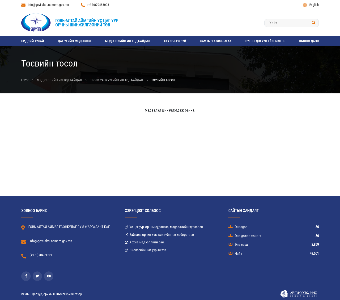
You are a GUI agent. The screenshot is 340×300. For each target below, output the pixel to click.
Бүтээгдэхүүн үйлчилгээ (265, 41)
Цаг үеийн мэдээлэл (74, 41)
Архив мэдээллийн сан (144, 242)
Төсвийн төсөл (163, 80)
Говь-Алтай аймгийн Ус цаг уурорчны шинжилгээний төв (86, 22)
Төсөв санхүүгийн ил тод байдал (116, 80)
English (311, 5)
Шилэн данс (309, 41)
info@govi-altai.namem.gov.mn (45, 5)
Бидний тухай (32, 41)
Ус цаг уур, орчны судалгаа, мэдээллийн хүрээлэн (164, 227)
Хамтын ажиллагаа (215, 41)
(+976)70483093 (95, 5)
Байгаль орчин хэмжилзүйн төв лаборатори (159, 235)
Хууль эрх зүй (175, 41)
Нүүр (25, 80)
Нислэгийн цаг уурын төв (145, 250)
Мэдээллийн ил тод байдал (127, 41)
